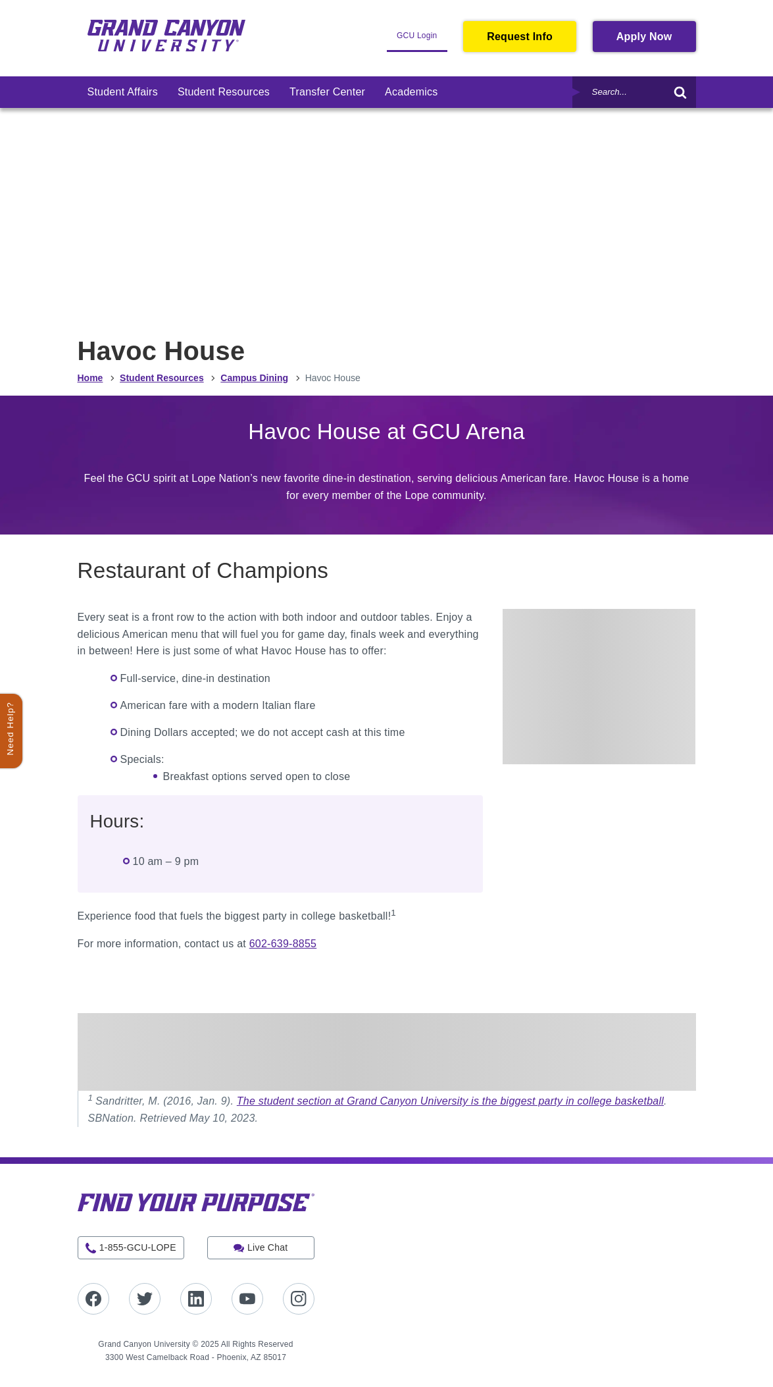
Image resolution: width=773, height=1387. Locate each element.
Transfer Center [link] (327, 91)
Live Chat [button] (267, 1247)
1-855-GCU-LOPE (137, 1247)
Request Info (520, 36)
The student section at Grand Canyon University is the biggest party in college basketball (450, 1101)
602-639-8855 (283, 943)
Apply (656, 40)
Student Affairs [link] (122, 91)
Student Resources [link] (224, 91)
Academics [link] (411, 91)
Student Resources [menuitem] (162, 378)
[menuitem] (123, 92)
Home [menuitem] (90, 378)
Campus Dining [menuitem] (254, 378)
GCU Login (422, 40)
